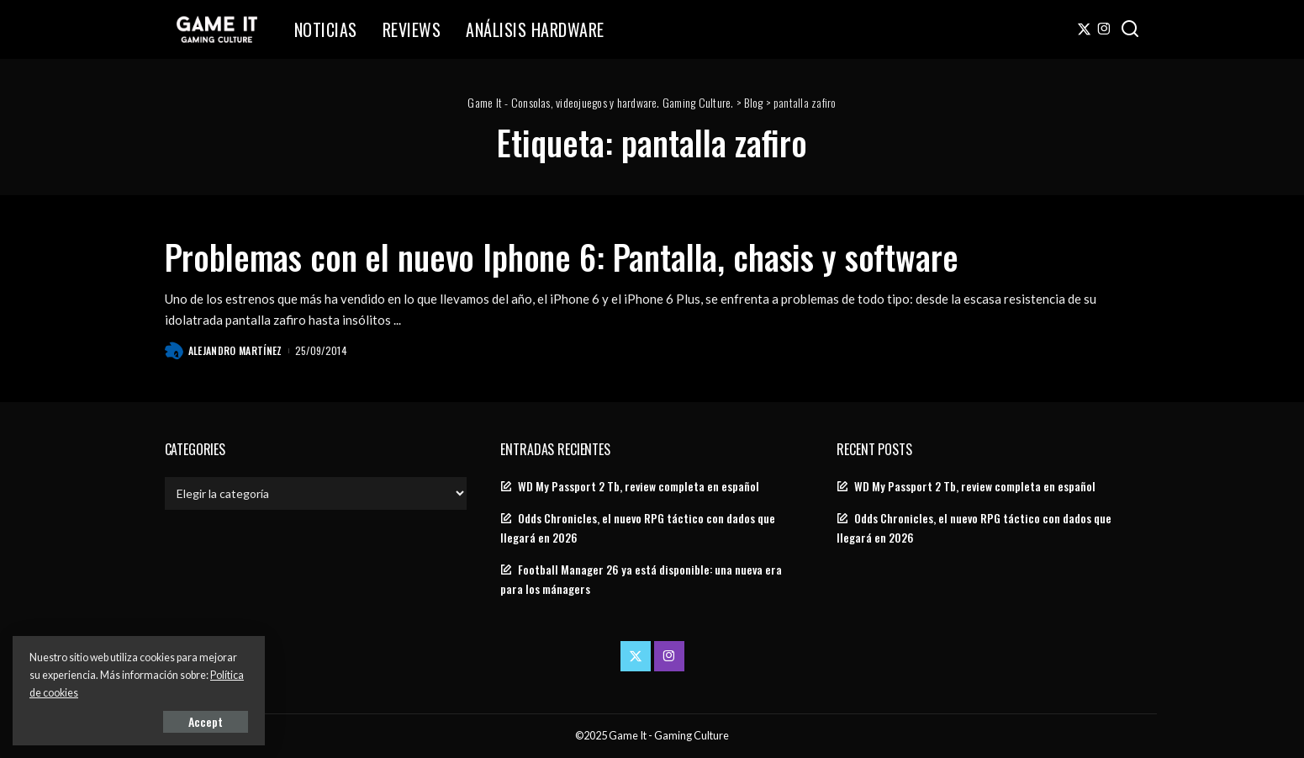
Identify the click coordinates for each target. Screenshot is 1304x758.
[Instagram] (1104, 29)
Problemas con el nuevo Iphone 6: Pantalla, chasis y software (561, 256)
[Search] (1130, 29)
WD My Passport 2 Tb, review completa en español (638, 486)
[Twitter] (1084, 29)
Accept (205, 721)
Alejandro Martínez (235, 350)
